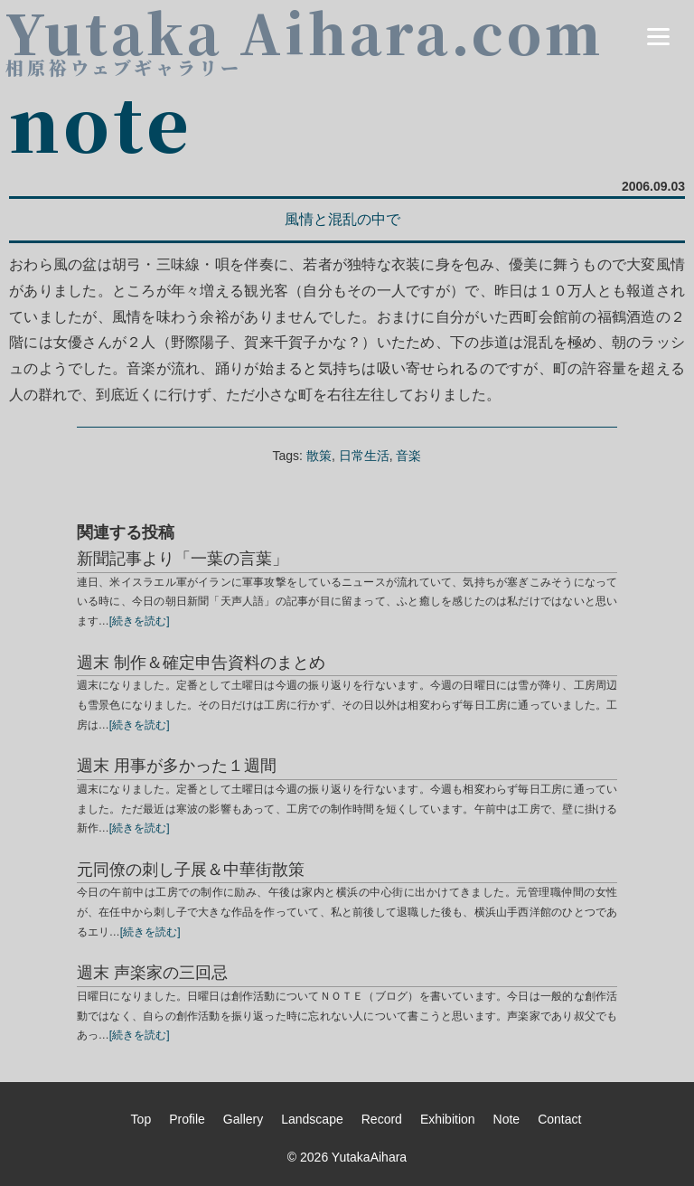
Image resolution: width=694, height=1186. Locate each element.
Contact (559, 1119)
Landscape (312, 1119)
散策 (319, 455)
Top (141, 1119)
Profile (187, 1119)
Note (506, 1119)
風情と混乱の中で (342, 219)
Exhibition (447, 1119)
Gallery (243, 1119)
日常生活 (364, 455)
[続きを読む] (139, 621)
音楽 (408, 455)
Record (381, 1119)
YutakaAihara (369, 1157)
